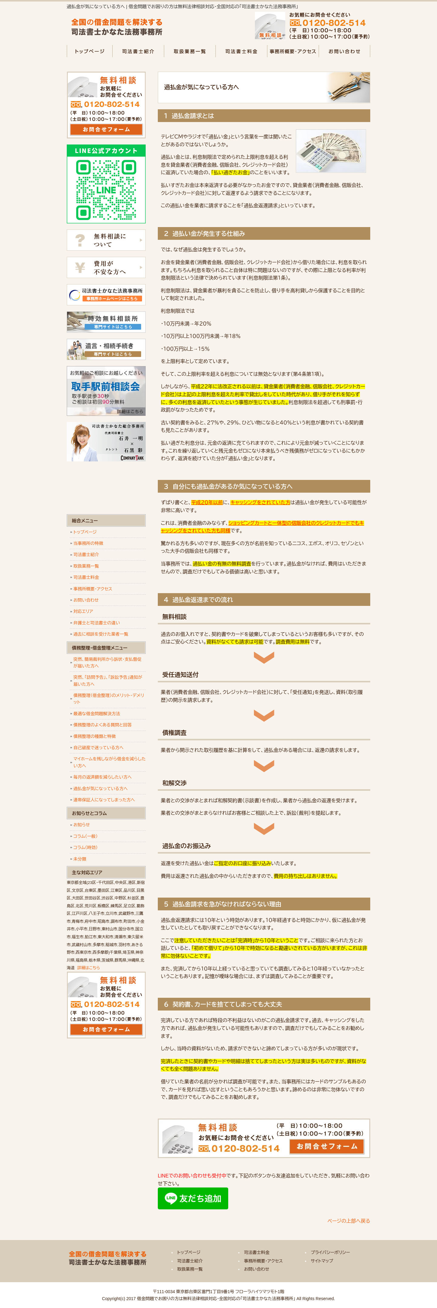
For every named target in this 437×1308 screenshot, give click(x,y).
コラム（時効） (85, 847)
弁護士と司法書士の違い (96, 622)
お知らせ (81, 824)
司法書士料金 (241, 51)
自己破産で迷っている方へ (98, 747)
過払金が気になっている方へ (100, 788)
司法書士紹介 (138, 51)
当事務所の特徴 (88, 543)
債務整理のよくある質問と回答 (102, 724)
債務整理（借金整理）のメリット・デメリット (108, 699)
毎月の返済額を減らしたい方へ (102, 777)
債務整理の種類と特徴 (94, 736)
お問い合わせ (344, 51)
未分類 (79, 859)
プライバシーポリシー (330, 1252)
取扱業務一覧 (189, 51)
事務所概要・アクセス (293, 51)
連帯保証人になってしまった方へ (104, 799)
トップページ (89, 51)
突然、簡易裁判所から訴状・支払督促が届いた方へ (107, 662)
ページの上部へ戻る (348, 1221)
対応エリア (83, 611)
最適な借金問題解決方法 (96, 713)
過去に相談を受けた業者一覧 (100, 634)
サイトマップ (322, 1261)
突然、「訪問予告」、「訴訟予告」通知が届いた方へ (107, 680)
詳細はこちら (88, 968)
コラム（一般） (85, 836)
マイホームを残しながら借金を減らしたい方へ (109, 762)
